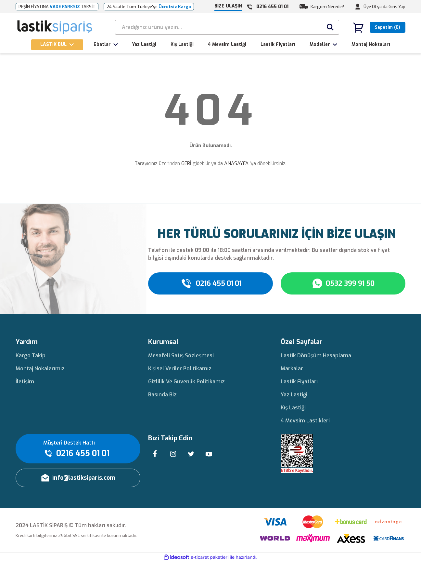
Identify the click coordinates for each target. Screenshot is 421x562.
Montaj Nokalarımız (40, 368)
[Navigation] (57, 44)
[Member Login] (357, 7)
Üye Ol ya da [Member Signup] (376, 6)
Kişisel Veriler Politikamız (179, 368)
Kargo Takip (30, 355)
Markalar (292, 368)
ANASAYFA (236, 163)
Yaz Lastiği (294, 394)
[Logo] (55, 27)
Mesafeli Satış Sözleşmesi (181, 355)
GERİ (186, 163)
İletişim (25, 381)
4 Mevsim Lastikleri (305, 420)
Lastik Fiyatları (299, 381)
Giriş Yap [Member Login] (397, 6)
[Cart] (379, 27)
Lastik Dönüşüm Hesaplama (316, 355)
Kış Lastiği (293, 407)
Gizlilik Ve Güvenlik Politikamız (186, 381)
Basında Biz (162, 394)
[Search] (227, 27)
